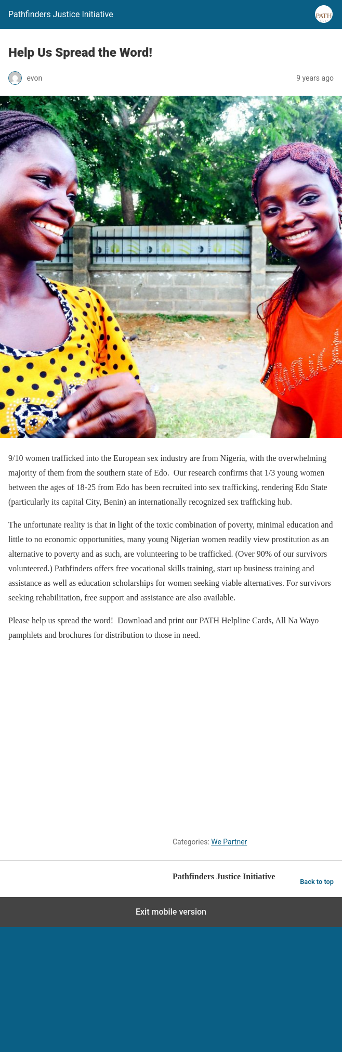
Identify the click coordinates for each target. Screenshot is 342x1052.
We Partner (229, 842)
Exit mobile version (171, 912)
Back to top (317, 882)
